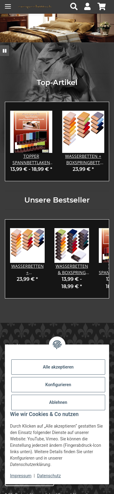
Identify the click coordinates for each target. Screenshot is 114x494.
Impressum (20, 475)
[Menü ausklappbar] (8, 4)
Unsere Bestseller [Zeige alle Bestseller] (57, 200)
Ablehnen (58, 402)
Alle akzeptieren (58, 367)
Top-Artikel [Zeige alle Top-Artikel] (57, 82)
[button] (75, 6)
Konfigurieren (58, 384)
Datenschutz (49, 475)
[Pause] (4, 50)
